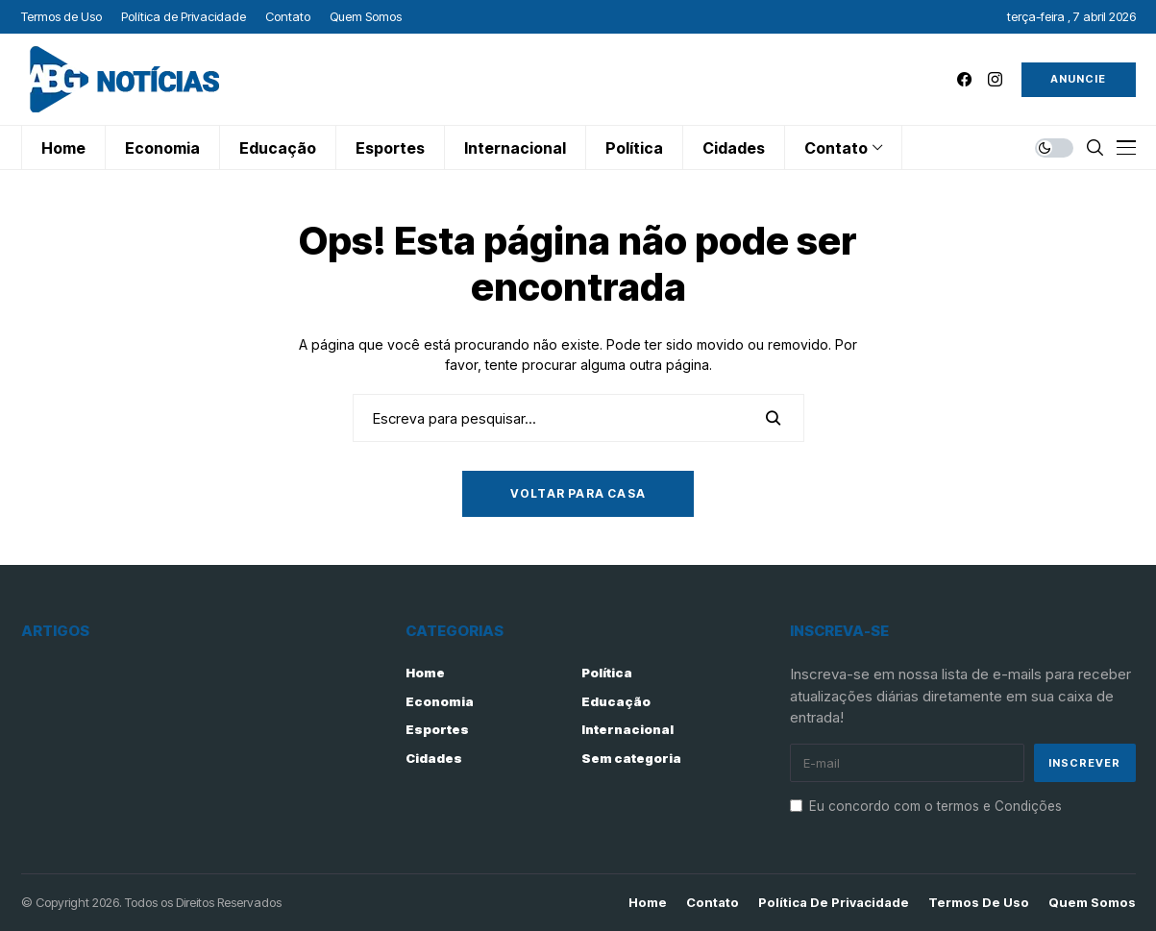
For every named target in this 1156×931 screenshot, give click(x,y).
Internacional (627, 729)
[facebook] (964, 79)
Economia (440, 701)
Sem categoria (631, 758)
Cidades (434, 758)
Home (425, 672)
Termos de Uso (978, 902)
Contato (712, 902)
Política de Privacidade (833, 902)
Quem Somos (1092, 902)
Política (606, 672)
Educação (616, 701)
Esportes (437, 729)
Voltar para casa (578, 493)
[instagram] (995, 79)
